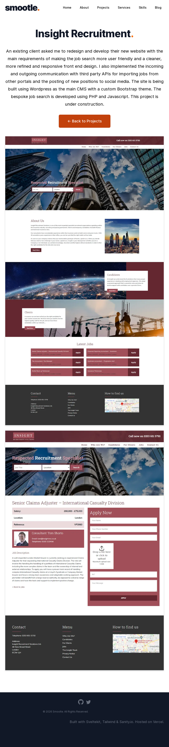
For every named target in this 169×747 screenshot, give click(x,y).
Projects (103, 7)
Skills (143, 7)
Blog (158, 7)
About (84, 7)
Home (67, 7)
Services (124, 7)
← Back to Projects (84, 121)
